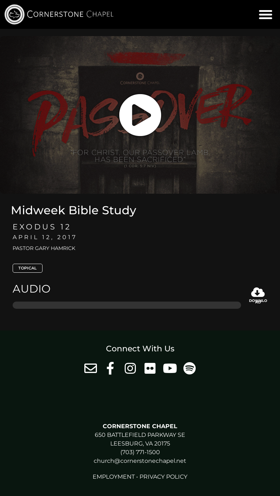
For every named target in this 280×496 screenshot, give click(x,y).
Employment (114, 476)
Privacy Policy (163, 476)
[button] (265, 14)
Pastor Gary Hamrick (44, 248)
